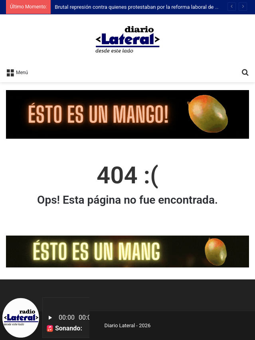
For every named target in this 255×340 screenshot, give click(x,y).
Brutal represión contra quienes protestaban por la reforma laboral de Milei (140, 7)
